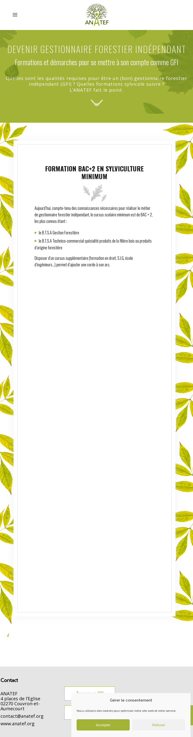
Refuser (158, 725)
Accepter (103, 725)
